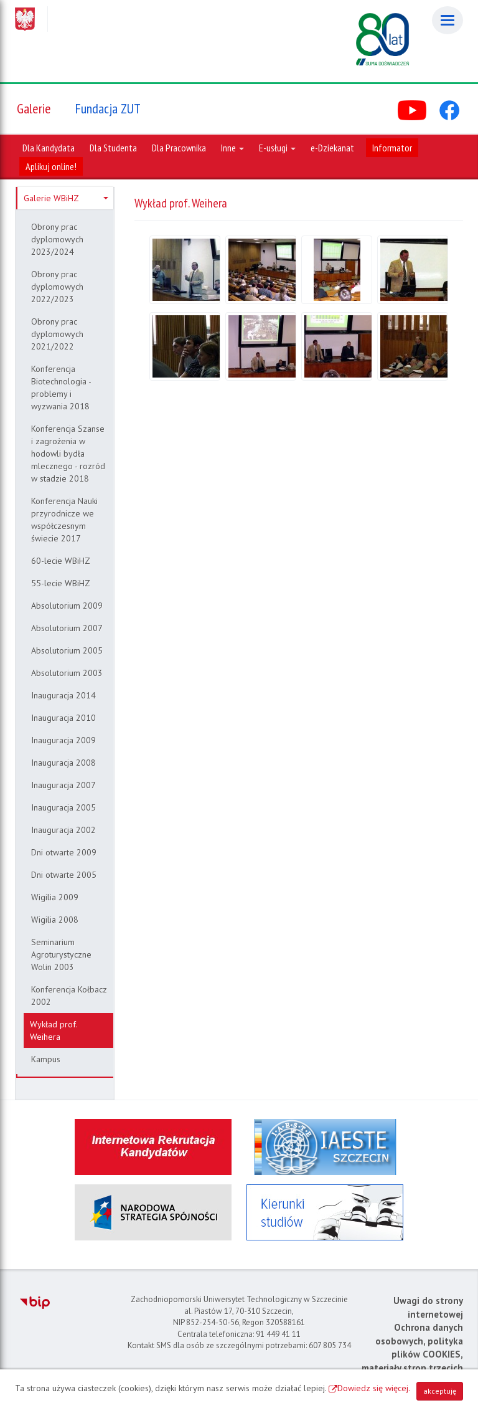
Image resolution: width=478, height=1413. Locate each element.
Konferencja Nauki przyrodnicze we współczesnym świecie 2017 (64, 519)
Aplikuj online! (51, 166)
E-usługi (277, 147)
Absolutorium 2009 (67, 605)
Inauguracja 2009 (63, 740)
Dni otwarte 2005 (63, 874)
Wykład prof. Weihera (54, 1030)
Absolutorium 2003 (67, 672)
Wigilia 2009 (54, 897)
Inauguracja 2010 (63, 717)
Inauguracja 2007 (63, 785)
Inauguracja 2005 (63, 807)
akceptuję (439, 1391)
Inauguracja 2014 (63, 695)
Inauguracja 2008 (63, 762)
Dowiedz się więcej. (373, 1388)
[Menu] (447, 20)
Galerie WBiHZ (66, 198)
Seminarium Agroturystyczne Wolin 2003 (61, 954)
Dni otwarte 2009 (63, 852)
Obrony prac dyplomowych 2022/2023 (57, 287)
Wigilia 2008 (54, 919)
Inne (232, 147)
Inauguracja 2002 (63, 829)
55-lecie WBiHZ (60, 583)
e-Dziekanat (332, 147)
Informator (392, 147)
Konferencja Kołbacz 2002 (69, 995)
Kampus (45, 1059)
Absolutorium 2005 (67, 650)
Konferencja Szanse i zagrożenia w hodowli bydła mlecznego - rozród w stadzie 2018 (68, 453)
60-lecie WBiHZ (60, 560)
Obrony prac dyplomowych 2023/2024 (57, 239)
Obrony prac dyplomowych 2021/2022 (57, 334)
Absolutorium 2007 (67, 628)
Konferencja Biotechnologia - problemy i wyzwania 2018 (61, 387)
